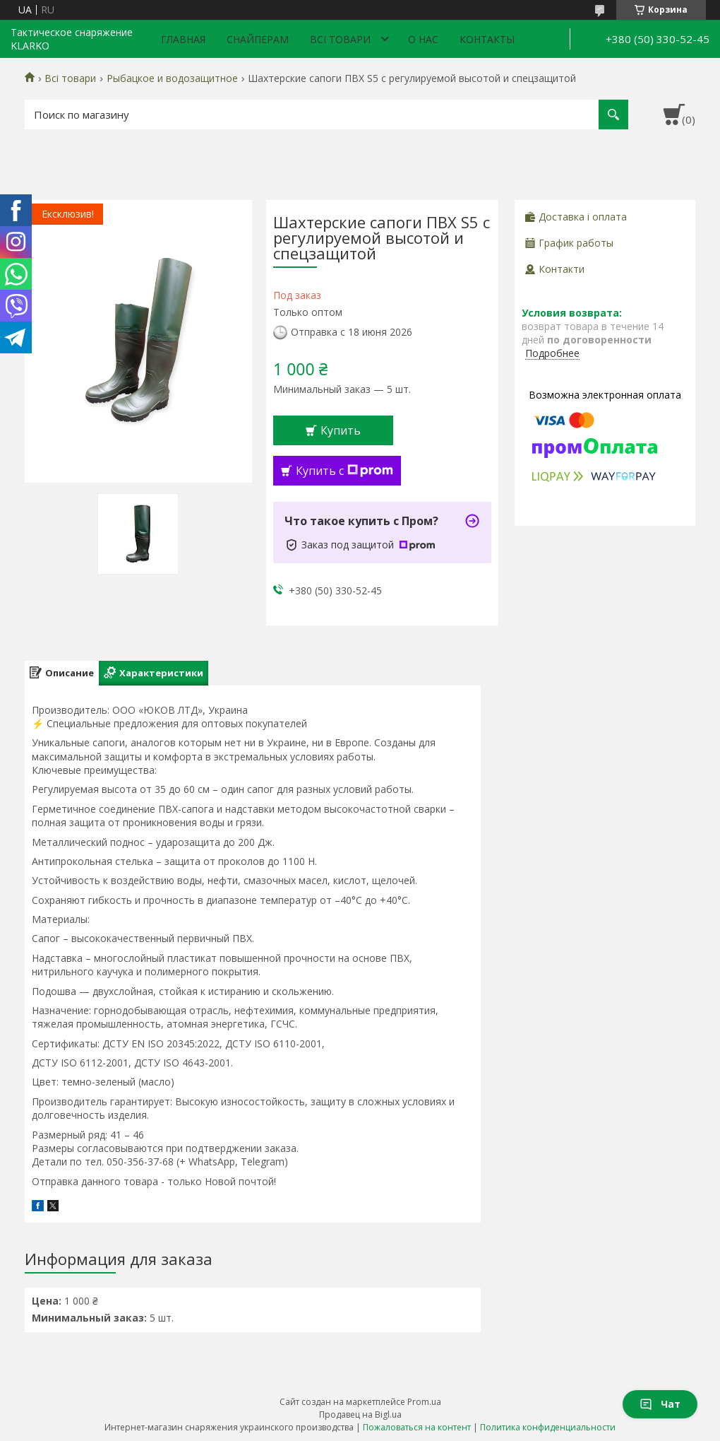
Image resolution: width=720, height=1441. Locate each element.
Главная (183, 39)
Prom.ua (424, 1402)
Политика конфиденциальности (548, 1427)
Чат (660, 1404)
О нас (423, 39)
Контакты (487, 39)
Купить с (344, 470)
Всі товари (340, 39)
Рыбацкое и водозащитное (172, 78)
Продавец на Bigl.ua (360, 1414)
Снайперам (258, 39)
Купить (340, 430)
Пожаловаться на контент (417, 1427)
